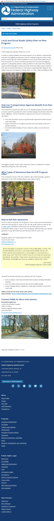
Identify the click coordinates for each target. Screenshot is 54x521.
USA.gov (4, 483)
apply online (7, 226)
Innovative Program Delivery (10, 432)
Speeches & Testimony (8, 506)
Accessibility (5, 461)
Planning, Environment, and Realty (11, 438)
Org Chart (4, 403)
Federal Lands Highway (8, 427)
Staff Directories (6, 406)
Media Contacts (6, 509)
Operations (4, 435)
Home (3, 28)
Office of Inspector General (9, 477)
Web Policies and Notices (9, 485)
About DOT (4, 459)
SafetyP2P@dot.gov (8, 242)
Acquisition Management (9, 422)
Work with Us (5, 409)
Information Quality (7, 472)
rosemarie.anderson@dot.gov (11, 312)
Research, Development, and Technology (13, 443)
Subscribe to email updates (12, 381)
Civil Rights (4, 424)
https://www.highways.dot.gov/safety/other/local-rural (31, 294)
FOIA (2, 469)
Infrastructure (5, 430)
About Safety (17, 28)
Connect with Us (6, 512)
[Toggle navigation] (50, 8)
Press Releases (6, 504)
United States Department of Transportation (15, 3)
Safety (9, 28)
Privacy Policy (5, 480)
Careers (3, 401)
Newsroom (4, 501)
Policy (3, 440)
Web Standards (6, 488)
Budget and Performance (9, 464)
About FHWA (5, 398)
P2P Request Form (7, 244)
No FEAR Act (5, 475)
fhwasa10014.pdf (9, 48)
